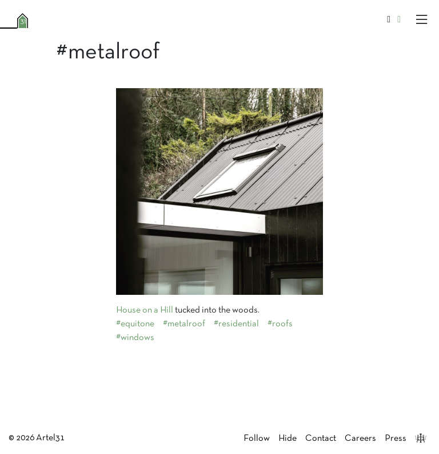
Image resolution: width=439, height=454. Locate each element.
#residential (236, 324)
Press (395, 439)
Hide (287, 439)
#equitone (135, 324)
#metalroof (184, 324)
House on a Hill (144, 310)
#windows (135, 338)
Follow (257, 439)
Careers (360, 439)
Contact (320, 439)
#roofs (280, 324)
